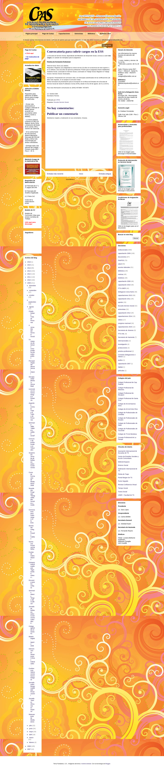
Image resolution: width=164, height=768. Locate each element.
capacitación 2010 (124, 285)
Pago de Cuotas (48, 34)
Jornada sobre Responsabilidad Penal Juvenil (32, 689)
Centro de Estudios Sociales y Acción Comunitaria (128, 457)
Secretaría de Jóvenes (125, 330)
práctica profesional (124, 351)
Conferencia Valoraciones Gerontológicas (32, 674)
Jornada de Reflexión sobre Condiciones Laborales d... (32, 615)
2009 (29, 283)
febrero (31, 742)
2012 (29, 274)
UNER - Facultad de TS (126, 495)
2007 (29, 749)
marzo (31, 737)
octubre (31, 295)
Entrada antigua (105, 174)
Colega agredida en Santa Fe (32, 630)
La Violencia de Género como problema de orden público (32, 349)
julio (30, 725)
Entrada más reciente (55, 174)
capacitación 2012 (124, 313)
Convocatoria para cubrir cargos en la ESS (32, 516)
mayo (31, 731)
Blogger (107, 763)
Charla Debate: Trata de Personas (31, 316)
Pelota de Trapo (123, 474)
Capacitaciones (64, 34)
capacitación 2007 (124, 364)
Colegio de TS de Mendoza (127, 434)
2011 (29, 277)
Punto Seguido (123, 481)
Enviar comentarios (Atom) (83, 179)
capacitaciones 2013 (125, 295)
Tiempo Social (123, 488)
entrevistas (122, 309)
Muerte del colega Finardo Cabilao (32, 532)
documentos (122, 257)
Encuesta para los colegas (32, 584)
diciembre (32, 285)
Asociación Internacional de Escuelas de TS (127, 452)
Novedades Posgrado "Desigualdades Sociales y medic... (32, 497)
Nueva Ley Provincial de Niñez (32, 545)
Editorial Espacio (124, 462)
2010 (29, 280)
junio (31, 728)
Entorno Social (123, 465)
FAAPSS (121, 260)
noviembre (32, 290)
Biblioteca (91, 34)
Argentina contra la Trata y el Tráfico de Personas (32, 411)
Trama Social (122, 492)
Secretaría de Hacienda (126, 337)
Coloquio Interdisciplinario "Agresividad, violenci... (32, 570)
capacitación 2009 (124, 253)
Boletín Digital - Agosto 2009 (32, 641)
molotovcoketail (86, 763)
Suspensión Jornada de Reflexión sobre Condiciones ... (32, 461)
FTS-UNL (121, 334)
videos (120, 320)
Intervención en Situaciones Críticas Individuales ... (32, 657)
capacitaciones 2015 (125, 327)
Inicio (81, 174)
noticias (120, 274)
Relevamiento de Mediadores (32, 718)
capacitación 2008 (124, 281)
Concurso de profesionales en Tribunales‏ (32, 444)
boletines (121, 278)
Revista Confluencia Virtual (127, 484)
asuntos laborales (124, 267)
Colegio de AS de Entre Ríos (128, 409)
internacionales (123, 341)
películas (121, 370)
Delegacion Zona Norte (126, 292)
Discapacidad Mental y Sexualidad (32, 381)
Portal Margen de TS (125, 477)
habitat (120, 367)
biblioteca (121, 271)
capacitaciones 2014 (125, 316)
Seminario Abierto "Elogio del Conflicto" (32, 597)
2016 (29, 262)
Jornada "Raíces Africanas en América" (31, 705)
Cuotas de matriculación (32, 555)
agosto (31, 307)
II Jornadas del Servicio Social (32, 331)
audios (120, 360)
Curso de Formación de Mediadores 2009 (32, 479)
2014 (29, 268)
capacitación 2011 (124, 299)
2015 (29, 265)
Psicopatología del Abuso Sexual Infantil (32, 367)
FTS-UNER (122, 288)
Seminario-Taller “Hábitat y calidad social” (32, 429)
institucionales (123, 250)
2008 (29, 746)
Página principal (31, 34)
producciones (122, 348)
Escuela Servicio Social (61, 102)
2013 (29, 271)
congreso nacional (124, 323)
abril (30, 734)
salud (120, 264)
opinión (120, 302)
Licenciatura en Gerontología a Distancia (32, 394)
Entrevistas (79, 34)
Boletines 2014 (105, 34)
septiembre (32, 302)
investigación (122, 344)
